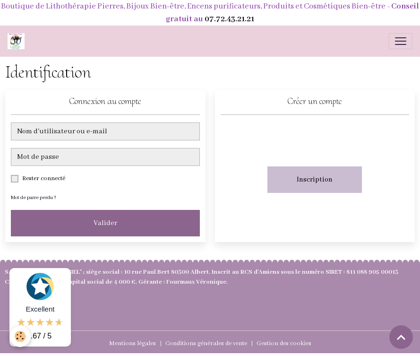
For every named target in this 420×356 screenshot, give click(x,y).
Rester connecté (43, 178)
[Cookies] (20, 336)
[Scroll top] (401, 337)
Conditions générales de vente (206, 343)
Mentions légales (132, 343)
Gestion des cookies (284, 343)
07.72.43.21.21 (229, 19)
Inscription (315, 179)
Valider (105, 223)
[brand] (18, 41)
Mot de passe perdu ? (33, 198)
